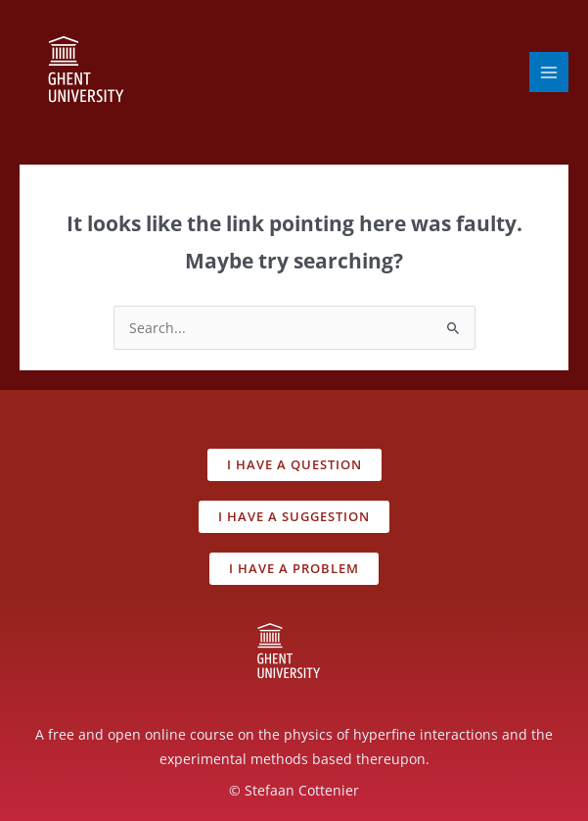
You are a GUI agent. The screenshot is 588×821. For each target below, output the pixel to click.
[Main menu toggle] (549, 72)
